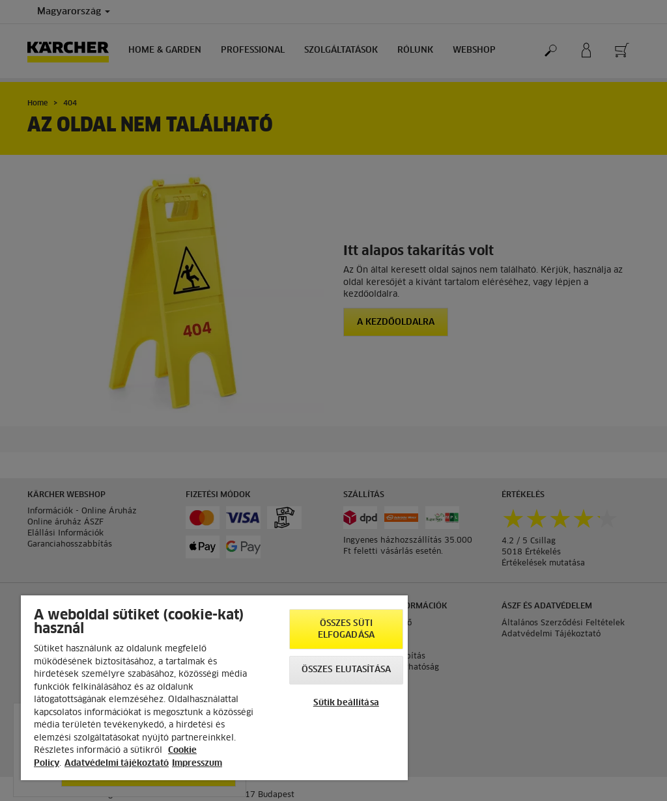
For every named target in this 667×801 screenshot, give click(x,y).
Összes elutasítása (346, 670)
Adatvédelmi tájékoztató (116, 763)
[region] (214, 687)
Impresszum (197, 763)
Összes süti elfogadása (346, 629)
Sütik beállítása (346, 703)
